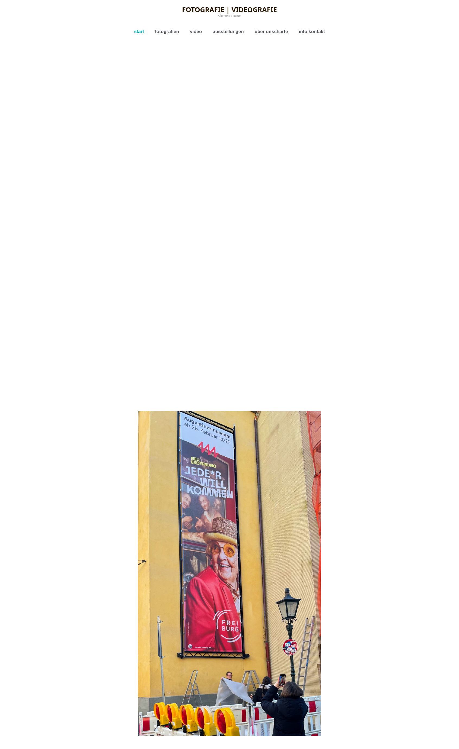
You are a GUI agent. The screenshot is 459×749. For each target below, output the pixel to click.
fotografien (167, 31)
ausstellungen (228, 31)
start (139, 31)
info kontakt (312, 31)
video (196, 31)
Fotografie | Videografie (229, 9)
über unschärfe (271, 31)
